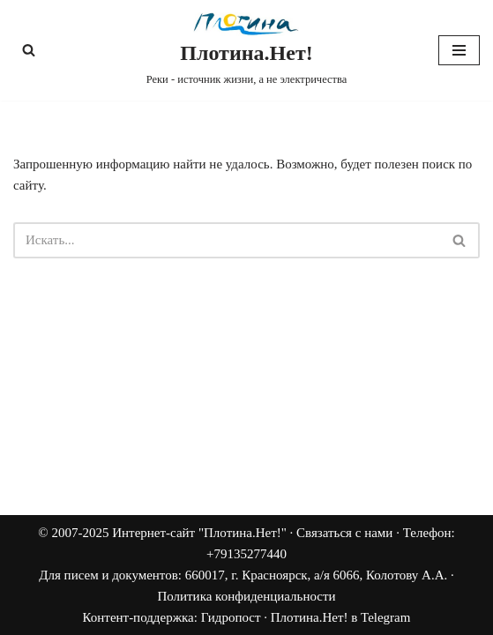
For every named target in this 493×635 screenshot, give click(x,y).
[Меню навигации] (459, 50)
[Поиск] (28, 49)
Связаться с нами (344, 533)
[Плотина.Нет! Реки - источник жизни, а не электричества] (246, 50)
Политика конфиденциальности (246, 596)
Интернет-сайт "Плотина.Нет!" (199, 533)
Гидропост (231, 617)
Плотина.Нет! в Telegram (341, 617)
